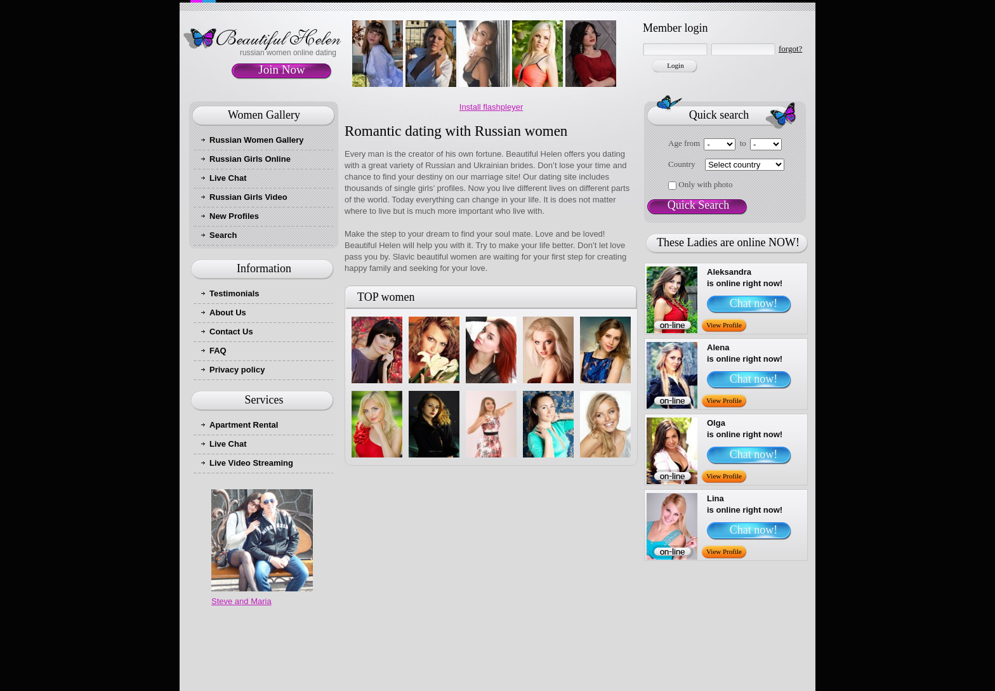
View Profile (724, 325)
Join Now (281, 69)
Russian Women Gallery (256, 140)
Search (223, 235)
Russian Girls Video (248, 197)
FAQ (218, 350)
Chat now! (754, 303)
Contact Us (231, 331)
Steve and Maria (241, 601)
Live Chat (228, 178)
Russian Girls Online (250, 159)
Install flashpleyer (491, 107)
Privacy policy (237, 369)
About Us (227, 312)
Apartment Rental (243, 425)
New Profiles (234, 216)
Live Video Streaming (251, 463)
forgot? (790, 48)
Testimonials (234, 293)
